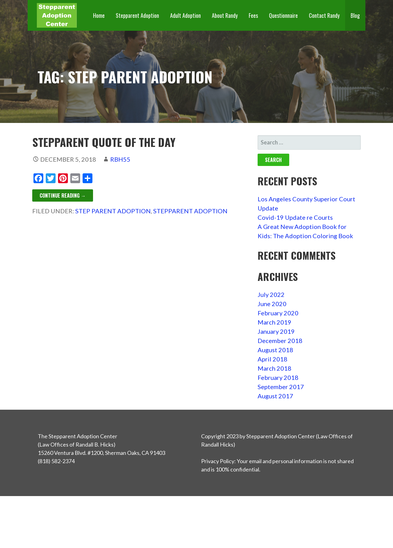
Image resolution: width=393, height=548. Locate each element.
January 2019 (276, 331)
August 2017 (275, 396)
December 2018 (280, 340)
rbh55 (120, 159)
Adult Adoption (185, 15)
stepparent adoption (190, 211)
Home (99, 15)
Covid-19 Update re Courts (295, 217)
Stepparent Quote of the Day (104, 142)
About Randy (225, 15)
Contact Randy (324, 15)
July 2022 (271, 294)
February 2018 (278, 377)
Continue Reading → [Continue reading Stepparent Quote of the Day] (63, 195)
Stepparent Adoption (137, 15)
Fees (253, 15)
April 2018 (272, 359)
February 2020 (278, 313)
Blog (355, 15)
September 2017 (281, 386)
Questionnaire (283, 15)
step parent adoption (113, 211)
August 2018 (275, 349)
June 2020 (272, 303)
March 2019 (274, 322)
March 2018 (274, 368)
